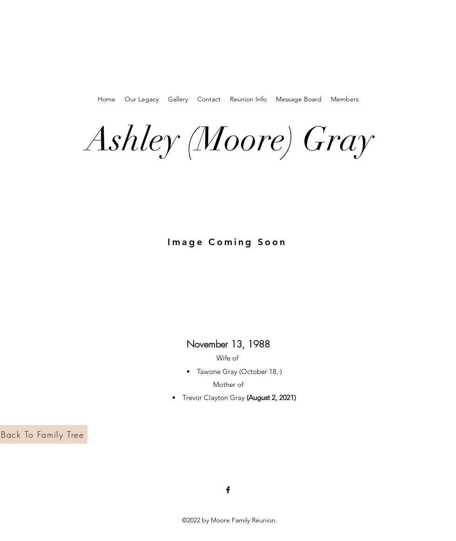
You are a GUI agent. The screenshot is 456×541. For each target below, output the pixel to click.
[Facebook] (228, 489)
